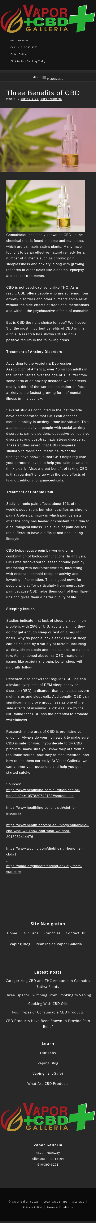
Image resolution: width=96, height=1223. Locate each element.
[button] (55, 79)
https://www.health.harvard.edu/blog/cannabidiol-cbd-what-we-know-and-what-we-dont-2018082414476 (47, 831)
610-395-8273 (47, 1164)
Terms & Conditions (60, 1207)
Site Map (78, 1201)
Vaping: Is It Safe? (48, 1073)
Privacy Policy (32, 1207)
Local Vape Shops (55, 1201)
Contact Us (75, 933)
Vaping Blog (30, 98)
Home (12, 933)
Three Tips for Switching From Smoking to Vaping (48, 995)
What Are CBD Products (48, 1083)
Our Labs (30, 933)
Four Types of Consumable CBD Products (48, 1012)
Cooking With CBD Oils (48, 1003)
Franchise (52, 933)
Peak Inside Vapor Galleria (59, 944)
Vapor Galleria (51, 98)
